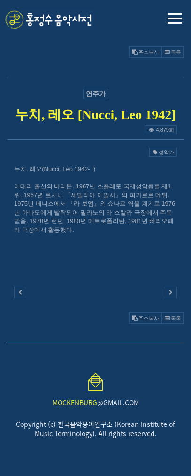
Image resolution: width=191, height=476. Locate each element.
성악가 (163, 152)
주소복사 (145, 52)
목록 (172, 52)
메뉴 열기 (175, 18)
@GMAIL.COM (96, 402)
